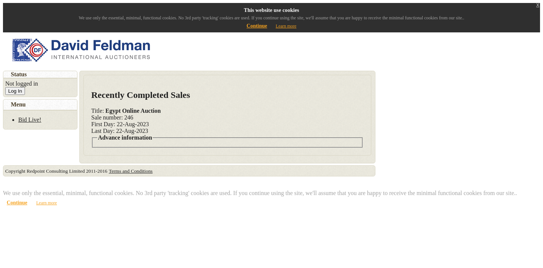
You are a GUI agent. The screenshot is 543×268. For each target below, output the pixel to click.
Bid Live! (29, 120)
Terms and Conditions (131, 171)
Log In (15, 91)
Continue (257, 26)
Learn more (286, 26)
